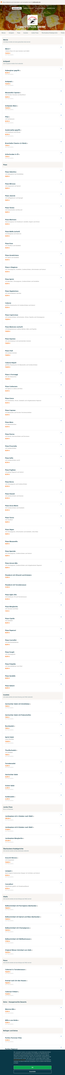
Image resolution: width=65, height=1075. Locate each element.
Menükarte (17, 8)
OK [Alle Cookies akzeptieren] (32, 1067)
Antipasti (11, 33)
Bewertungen (28, 8)
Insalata (25, 33)
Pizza (18, 33)
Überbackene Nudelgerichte (50, 33)
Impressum (51, 8)
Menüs (3, 33)
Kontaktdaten (40, 8)
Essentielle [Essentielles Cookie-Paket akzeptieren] (32, 1071)
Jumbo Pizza (34, 33)
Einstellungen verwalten (19, 1059)
